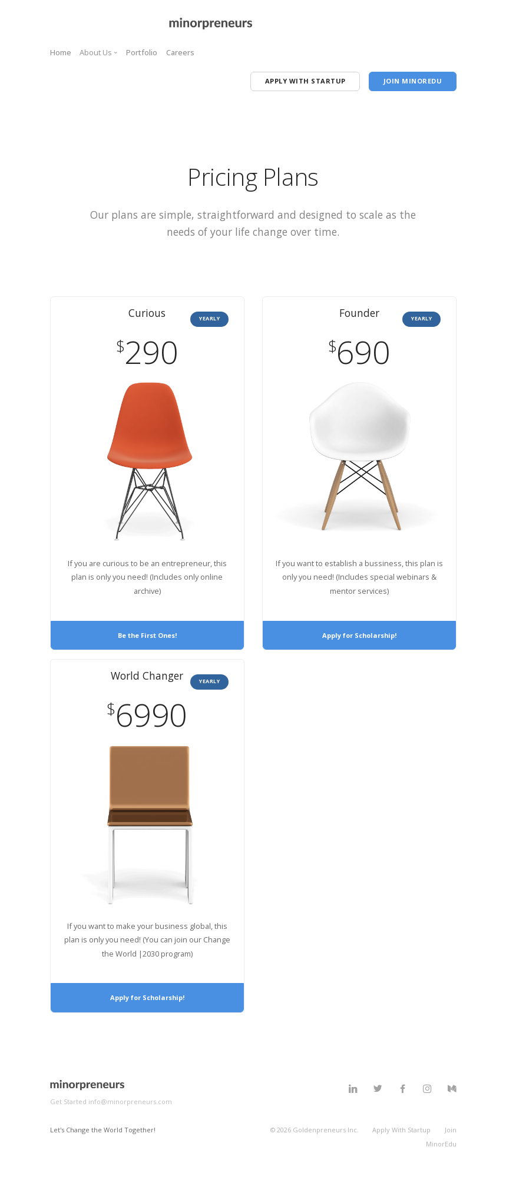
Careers (180, 52)
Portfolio (141, 52)
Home (60, 52)
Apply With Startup (401, 1147)
